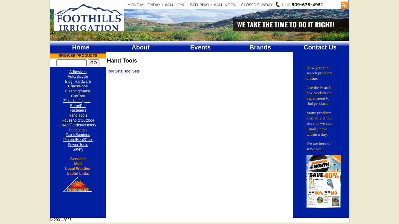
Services (77, 159)
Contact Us (320, 47)
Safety (78, 149)
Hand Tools (78, 115)
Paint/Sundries (78, 135)
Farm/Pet (77, 106)
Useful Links (78, 173)
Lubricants (77, 130)
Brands (260, 47)
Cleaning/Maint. (78, 91)
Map (78, 164)
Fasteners (78, 110)
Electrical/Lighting (78, 101)
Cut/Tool (78, 96)
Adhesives (77, 72)
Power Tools (78, 144)
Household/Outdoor (78, 120)
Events (200, 47)
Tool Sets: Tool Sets (123, 71)
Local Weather (78, 168)
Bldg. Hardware (78, 81)
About (141, 47)
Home (80, 47)
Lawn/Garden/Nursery (78, 125)
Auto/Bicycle (78, 76)
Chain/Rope (78, 86)
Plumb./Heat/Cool (78, 140)
